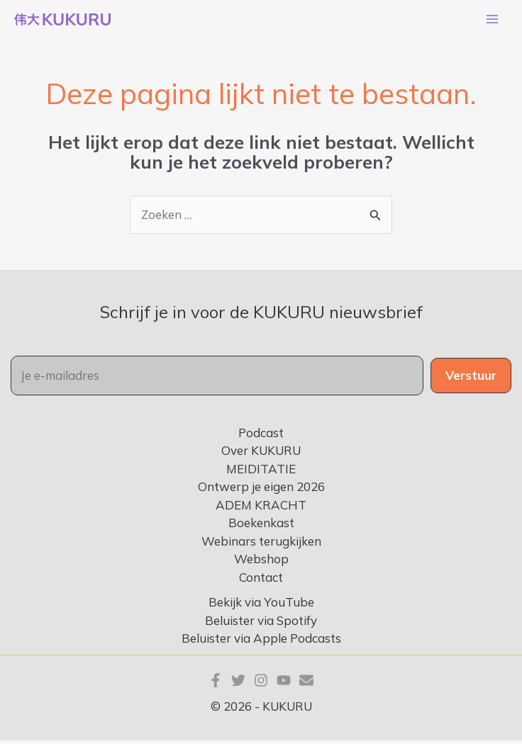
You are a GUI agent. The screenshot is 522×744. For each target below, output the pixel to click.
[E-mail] (306, 684)
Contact (261, 580)
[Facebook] (216, 684)
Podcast (261, 436)
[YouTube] (284, 684)
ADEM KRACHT (261, 508)
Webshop (261, 563)
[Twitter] (238, 684)
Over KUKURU (261, 454)
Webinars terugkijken (261, 544)
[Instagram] (261, 684)
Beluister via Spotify (261, 623)
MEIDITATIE (261, 472)
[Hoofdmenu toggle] (492, 21)
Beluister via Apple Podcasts (261, 642)
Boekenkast (261, 526)
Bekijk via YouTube (261, 606)
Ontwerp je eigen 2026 (261, 490)
